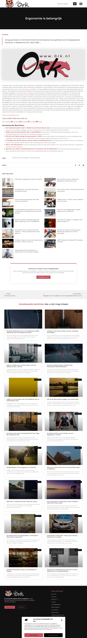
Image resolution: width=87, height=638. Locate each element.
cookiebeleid (49, 629)
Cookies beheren (53, 635)
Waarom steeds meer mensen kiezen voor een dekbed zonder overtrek (21, 365)
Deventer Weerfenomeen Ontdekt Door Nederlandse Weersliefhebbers (60, 365)
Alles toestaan (33, 635)
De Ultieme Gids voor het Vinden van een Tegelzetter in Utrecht (60, 434)
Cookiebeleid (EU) (56, 604)
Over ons (53, 594)
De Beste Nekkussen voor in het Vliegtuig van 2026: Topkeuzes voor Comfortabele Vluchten (23, 331)
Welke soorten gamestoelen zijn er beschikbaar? (23, 132)
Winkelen (5, 34)
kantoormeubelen (30, 89)
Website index (55, 612)
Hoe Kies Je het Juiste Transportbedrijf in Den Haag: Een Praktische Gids (23, 434)
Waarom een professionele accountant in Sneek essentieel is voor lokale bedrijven (62, 570)
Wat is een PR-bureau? (14, 144)
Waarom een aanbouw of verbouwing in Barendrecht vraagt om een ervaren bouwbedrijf (69, 231)
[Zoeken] (75, 3)
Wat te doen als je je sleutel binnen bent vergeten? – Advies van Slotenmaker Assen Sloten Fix (27, 231)
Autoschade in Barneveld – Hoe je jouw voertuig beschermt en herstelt (62, 536)
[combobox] (64, 3)
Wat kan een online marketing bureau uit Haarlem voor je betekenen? (31, 149)
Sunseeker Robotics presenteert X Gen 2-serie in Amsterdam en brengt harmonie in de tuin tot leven (28, 211)
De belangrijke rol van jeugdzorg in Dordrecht (21, 467)
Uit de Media (54, 609)
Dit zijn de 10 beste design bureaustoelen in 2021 (23, 136)
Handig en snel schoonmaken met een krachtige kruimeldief (62, 331)
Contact (53, 602)
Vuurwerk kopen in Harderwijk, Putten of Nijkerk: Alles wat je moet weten (62, 502)
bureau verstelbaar (28, 93)
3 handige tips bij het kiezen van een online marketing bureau (29, 140)
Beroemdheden (55, 607)
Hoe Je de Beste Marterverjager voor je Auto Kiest (62, 399)
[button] (62, 620)
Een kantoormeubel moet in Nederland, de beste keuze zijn (27, 128)
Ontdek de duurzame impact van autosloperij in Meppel (22, 570)
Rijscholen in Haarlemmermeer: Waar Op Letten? (22, 501)
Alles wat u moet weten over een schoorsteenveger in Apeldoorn (63, 468)
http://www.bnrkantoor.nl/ (10, 115)
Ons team (53, 596)
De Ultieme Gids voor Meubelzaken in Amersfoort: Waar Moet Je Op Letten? (22, 536)
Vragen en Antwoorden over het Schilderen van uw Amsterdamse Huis (23, 400)
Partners (54, 599)
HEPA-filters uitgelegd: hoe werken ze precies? (28, 179)
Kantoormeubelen (35, 157)
